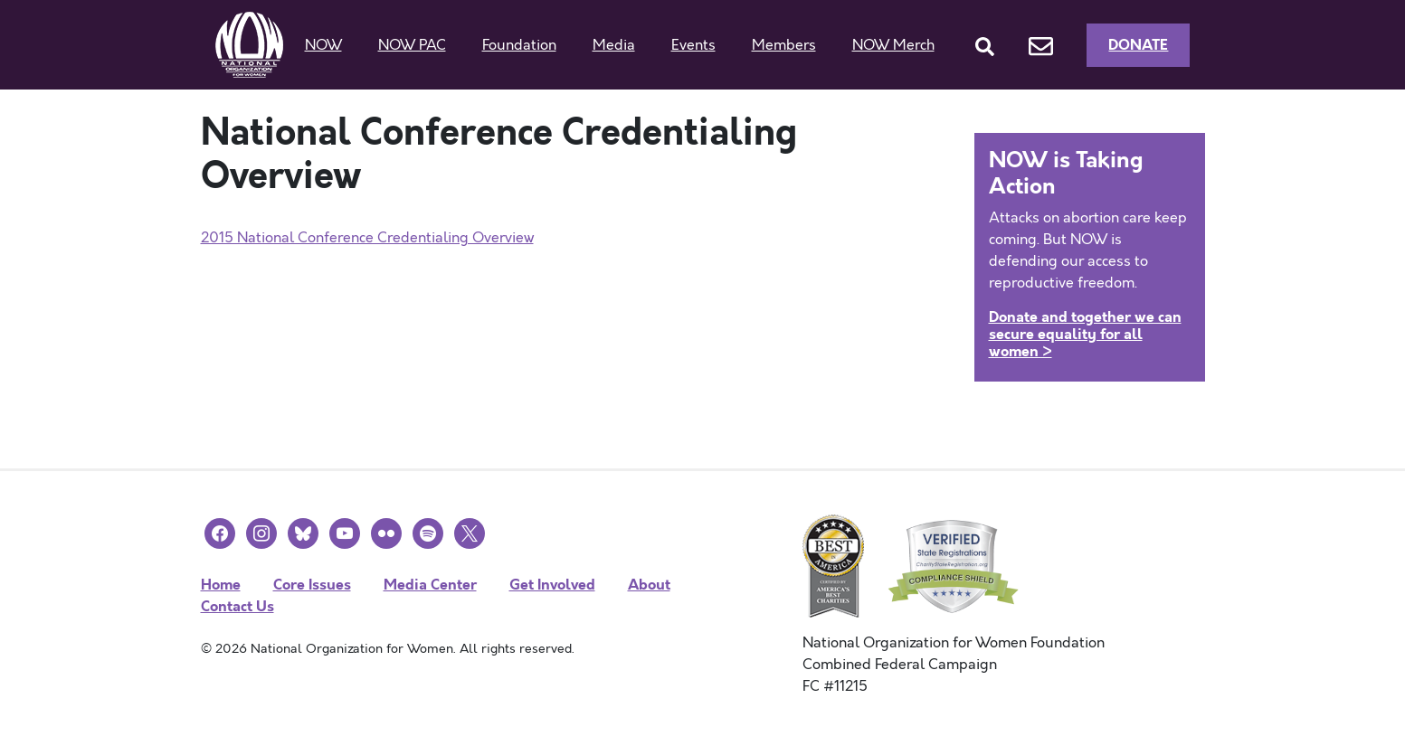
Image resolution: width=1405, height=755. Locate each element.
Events (693, 45)
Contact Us (237, 606)
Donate (1138, 44)
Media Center (430, 584)
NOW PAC (412, 45)
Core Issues (312, 584)
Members (784, 45)
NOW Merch (893, 45)
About (649, 584)
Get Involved (552, 584)
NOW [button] (323, 45)
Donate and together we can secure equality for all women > (1085, 334)
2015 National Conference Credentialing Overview (367, 238)
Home (221, 584)
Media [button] (614, 45)
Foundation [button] (519, 45)
